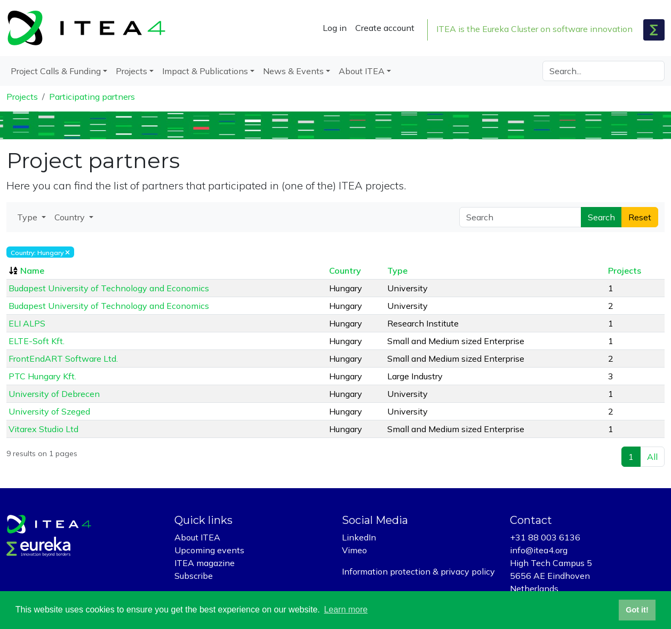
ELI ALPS (27, 323)
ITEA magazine (204, 563)
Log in (335, 27)
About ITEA (197, 537)
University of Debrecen (54, 393)
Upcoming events (209, 550)
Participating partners (92, 96)
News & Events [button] (293, 71)
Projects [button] (131, 71)
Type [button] (28, 217)
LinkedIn (359, 537)
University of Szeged (49, 411)
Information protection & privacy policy (418, 571)
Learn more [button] (346, 609)
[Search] (603, 71)
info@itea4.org (539, 550)
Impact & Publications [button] (205, 71)
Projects (22, 96)
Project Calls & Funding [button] (56, 71)
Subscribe (193, 575)
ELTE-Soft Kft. (37, 341)
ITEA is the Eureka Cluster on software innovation (534, 28)
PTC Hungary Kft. (42, 376)
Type (397, 270)
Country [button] (70, 217)
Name (32, 270)
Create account (384, 27)
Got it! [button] (637, 610)
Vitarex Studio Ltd (43, 429)
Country (345, 270)
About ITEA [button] (362, 71)
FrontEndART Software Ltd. (63, 358)
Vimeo (354, 550)
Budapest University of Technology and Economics (109, 288)
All (652, 456)
